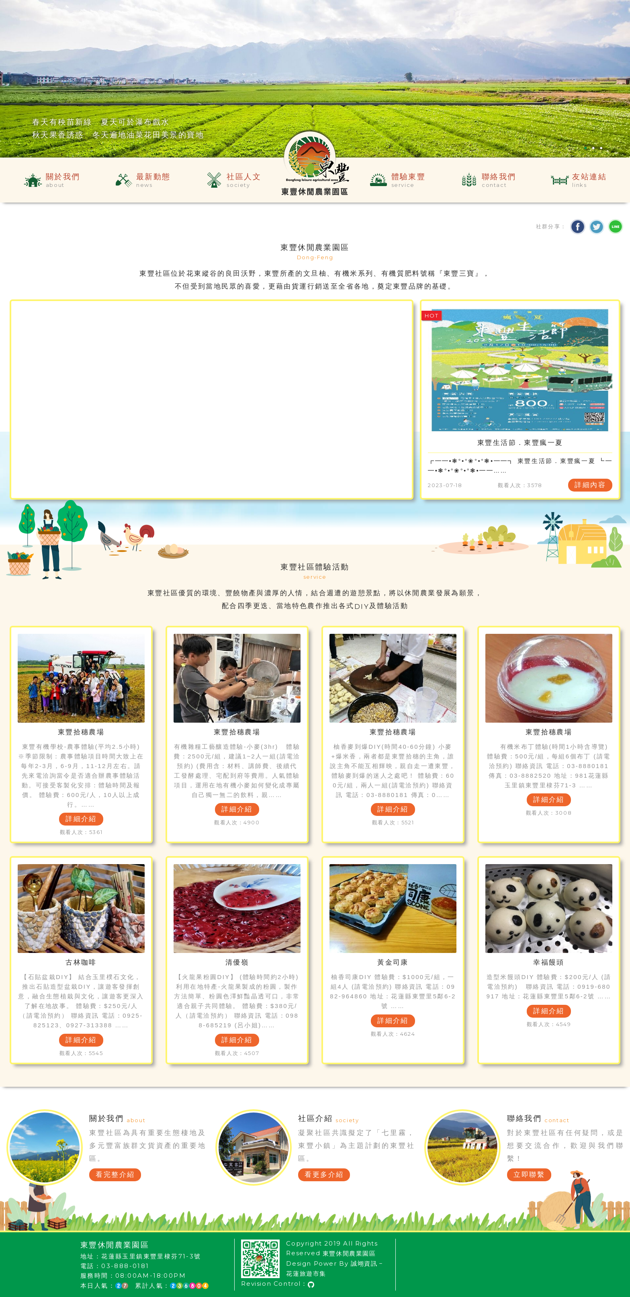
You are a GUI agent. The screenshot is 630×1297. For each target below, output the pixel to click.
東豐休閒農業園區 (349, 1253)
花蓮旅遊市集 (306, 1273)
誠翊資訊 (364, 1263)
